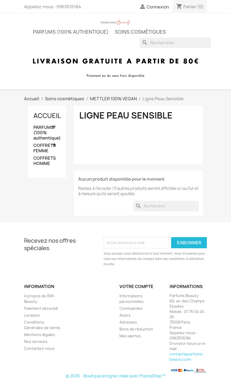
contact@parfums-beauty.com (187, 356)
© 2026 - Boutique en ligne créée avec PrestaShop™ (116, 376)
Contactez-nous (39, 348)
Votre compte (136, 286)
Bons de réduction (136, 329)
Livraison (32, 315)
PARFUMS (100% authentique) (71, 32)
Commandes (131, 308)
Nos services (35, 341)
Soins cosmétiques (140, 32)
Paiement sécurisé (41, 308)
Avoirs (125, 315)
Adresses (128, 322)
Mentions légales (39, 334)
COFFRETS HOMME (44, 160)
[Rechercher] (175, 42)
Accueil (47, 115)
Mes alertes (130, 335)
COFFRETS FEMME (44, 148)
